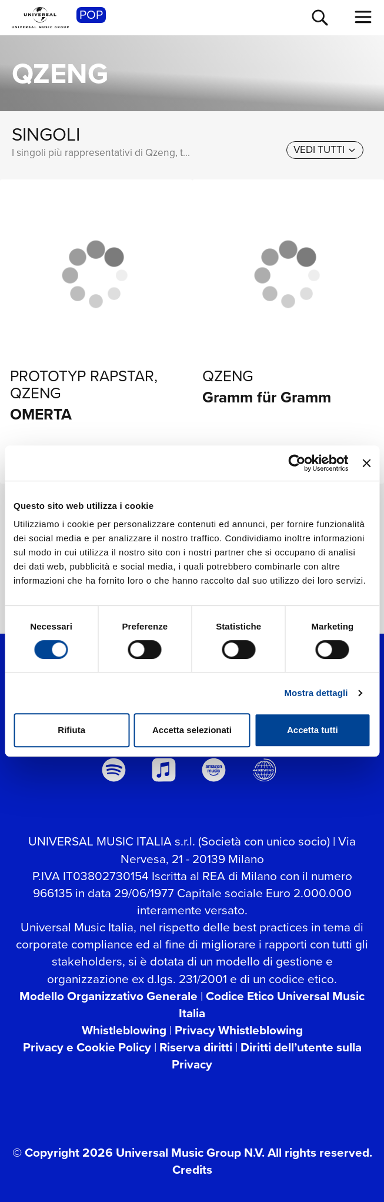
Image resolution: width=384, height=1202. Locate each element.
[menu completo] (363, 17)
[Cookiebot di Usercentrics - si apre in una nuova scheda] (297, 463)
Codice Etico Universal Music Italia (272, 1004)
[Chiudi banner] (366, 463)
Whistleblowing (124, 1030)
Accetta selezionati (192, 730)
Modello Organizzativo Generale (108, 996)
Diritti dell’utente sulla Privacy (267, 1055)
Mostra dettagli (316, 693)
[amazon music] (214, 769)
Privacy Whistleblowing (239, 1030)
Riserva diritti (195, 1047)
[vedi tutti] (324, 150)
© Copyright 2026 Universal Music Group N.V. (138, 1152)
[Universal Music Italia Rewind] (264, 769)
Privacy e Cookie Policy (87, 1047)
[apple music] (164, 769)
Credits (192, 1169)
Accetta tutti (312, 730)
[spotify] (113, 769)
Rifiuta (71, 730)
